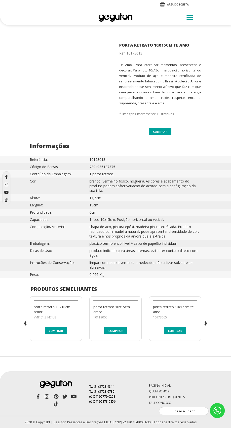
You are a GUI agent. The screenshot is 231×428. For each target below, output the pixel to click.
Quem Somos (159, 391)
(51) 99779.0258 (102, 396)
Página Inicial (160, 385)
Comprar (160, 131)
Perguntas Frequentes (167, 397)
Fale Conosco (160, 403)
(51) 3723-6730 (101, 391)
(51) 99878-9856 (102, 401)
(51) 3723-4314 (101, 386)
